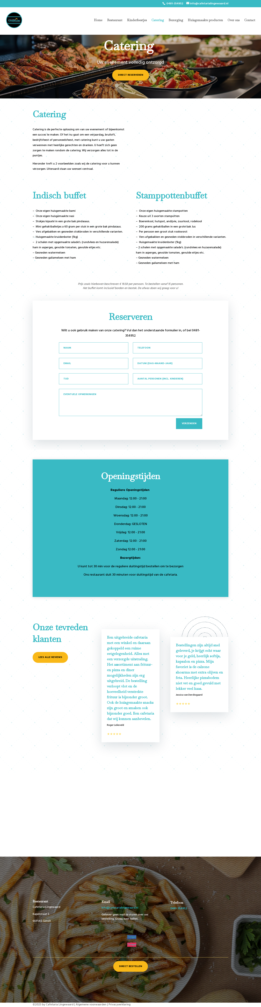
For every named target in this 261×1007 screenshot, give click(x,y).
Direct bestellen (130, 966)
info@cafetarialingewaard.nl (120, 907)
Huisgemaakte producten (205, 20)
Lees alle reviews (50, 657)
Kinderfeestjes (137, 20)
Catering (158, 20)
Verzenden (189, 423)
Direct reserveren (130, 75)
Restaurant (114, 20)
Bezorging (176, 20)
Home (98, 20)
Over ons (234, 20)
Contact (249, 20)
